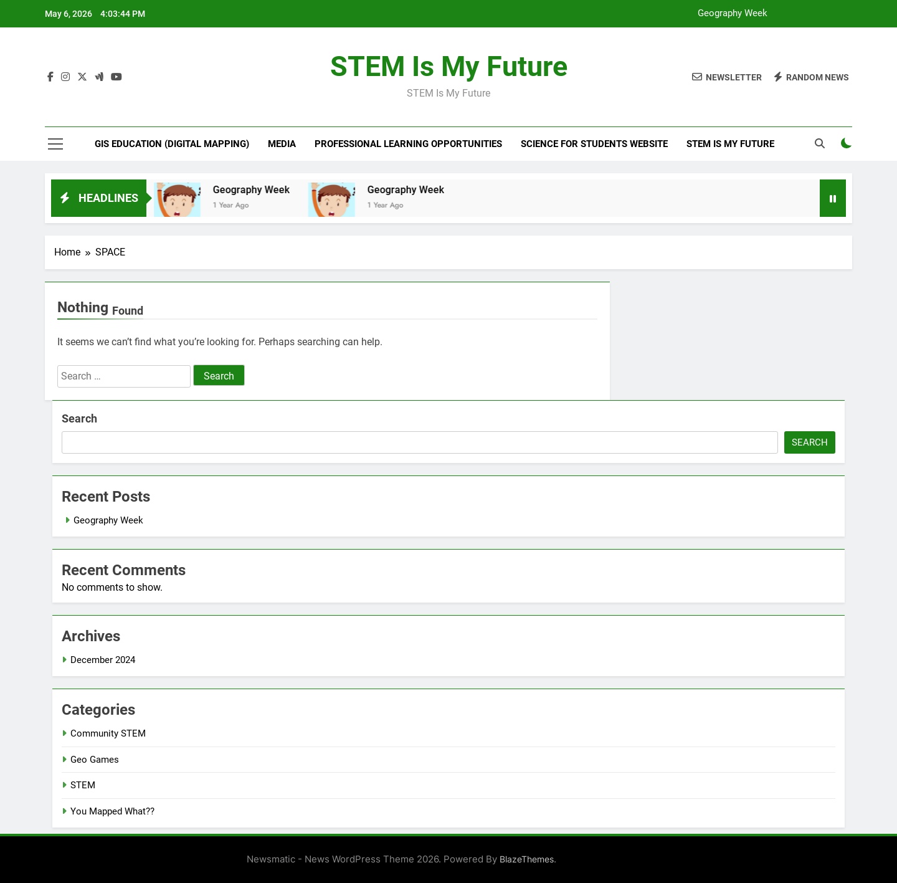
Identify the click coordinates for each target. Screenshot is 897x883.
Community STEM (108, 733)
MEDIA (282, 144)
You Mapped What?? (112, 811)
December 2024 (102, 660)
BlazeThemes (527, 859)
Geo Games (94, 759)
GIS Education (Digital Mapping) (172, 144)
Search (79, 418)
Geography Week (732, 14)
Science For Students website (594, 144)
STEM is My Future (448, 66)
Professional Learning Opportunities (408, 144)
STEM (82, 785)
